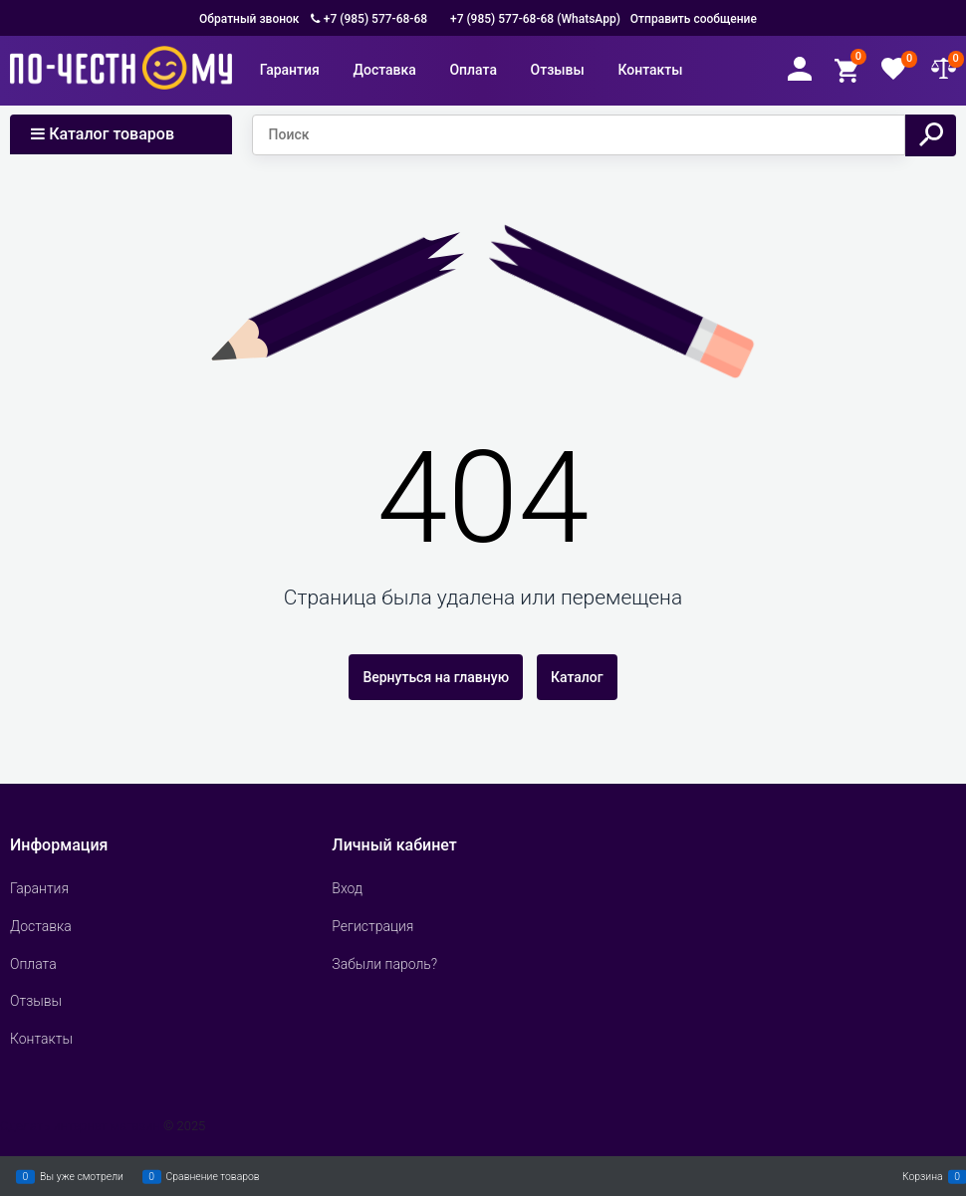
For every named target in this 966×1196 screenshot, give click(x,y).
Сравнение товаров (213, 1176)
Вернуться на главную (435, 677)
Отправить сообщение (693, 19)
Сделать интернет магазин (80, 1125)
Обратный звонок (249, 19)
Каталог (577, 677)
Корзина (922, 1176)
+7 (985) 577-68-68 (375, 19)
